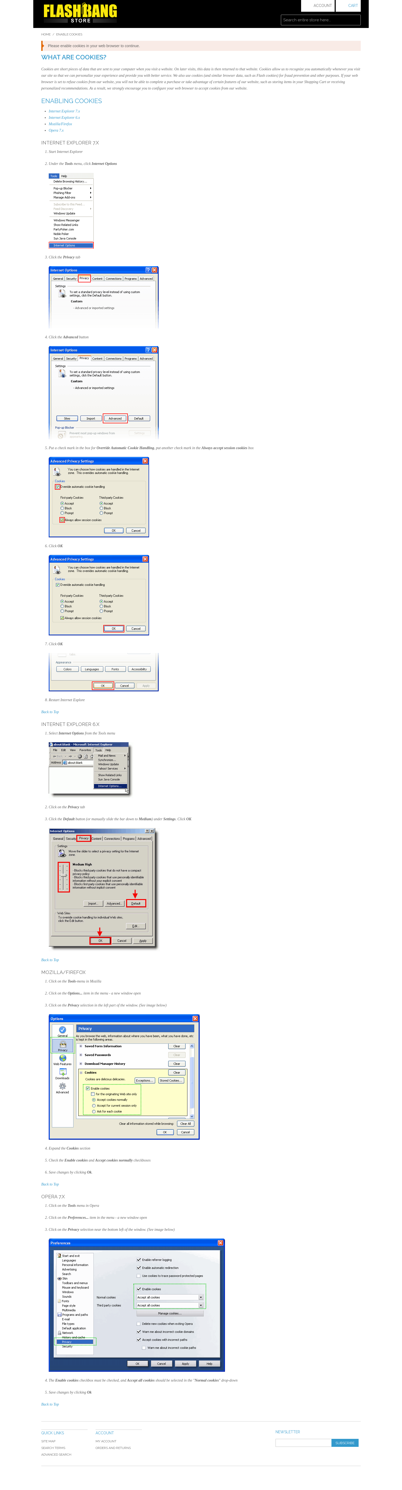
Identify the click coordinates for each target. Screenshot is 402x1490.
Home (46, 34)
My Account (106, 1441)
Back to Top (50, 712)
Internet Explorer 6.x (64, 118)
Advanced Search (56, 1454)
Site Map (48, 1441)
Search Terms (53, 1448)
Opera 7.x (56, 130)
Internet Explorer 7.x (64, 111)
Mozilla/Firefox (60, 124)
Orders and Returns (113, 1448)
